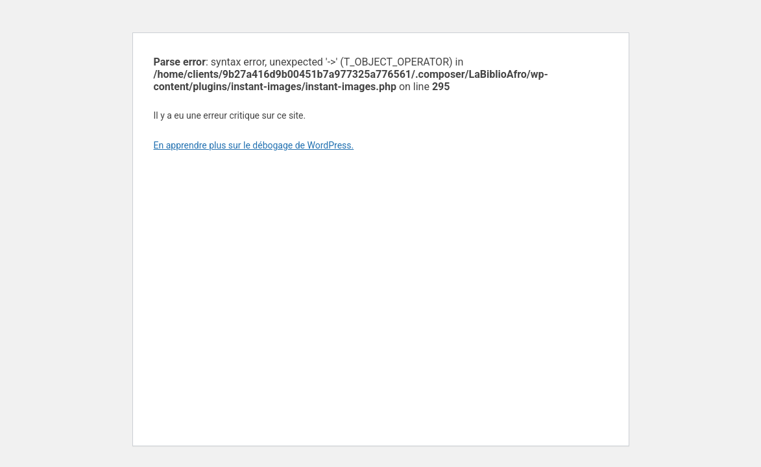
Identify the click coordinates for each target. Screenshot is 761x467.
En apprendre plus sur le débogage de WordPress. (254, 145)
